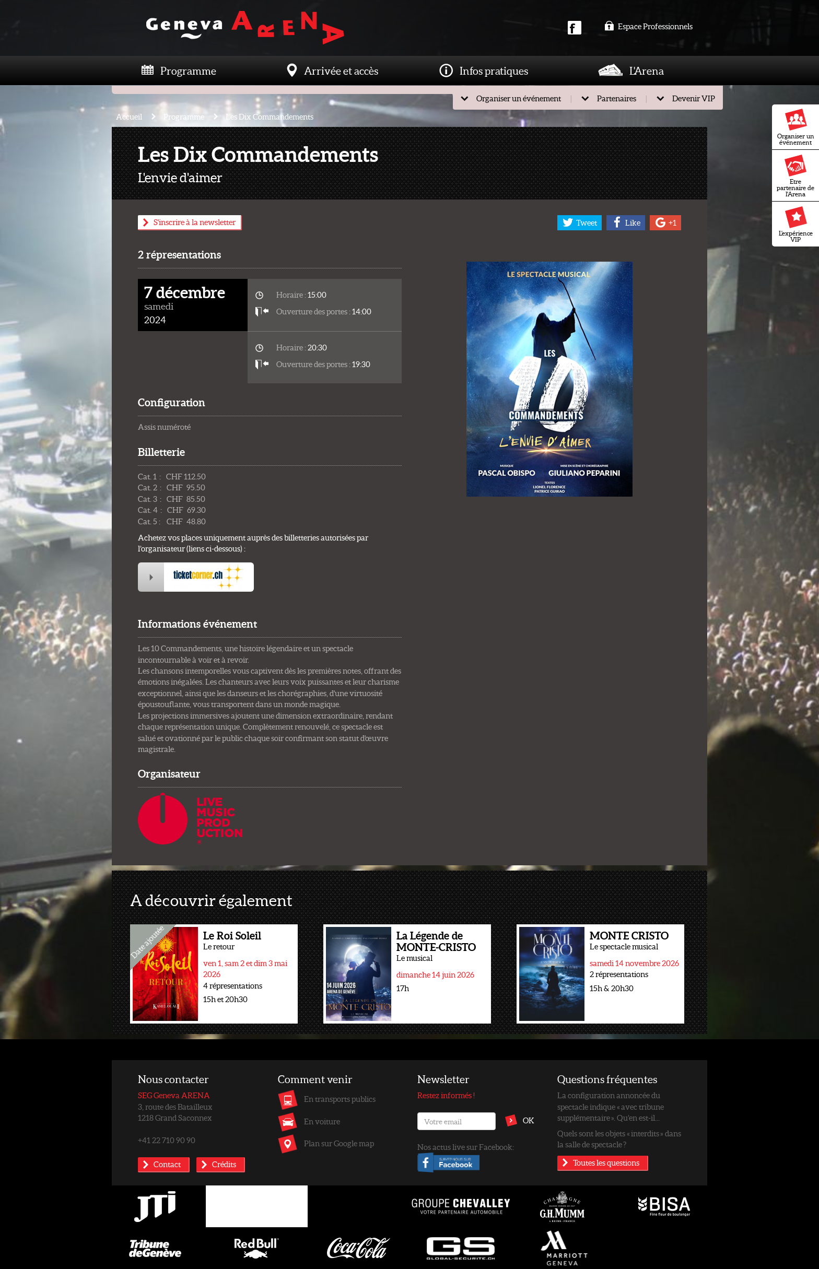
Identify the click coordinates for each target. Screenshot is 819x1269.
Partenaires (616, 98)
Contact (167, 1164)
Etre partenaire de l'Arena (795, 176)
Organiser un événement (795, 127)
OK (528, 1120)
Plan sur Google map (339, 1143)
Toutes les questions (606, 1162)
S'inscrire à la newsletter (195, 222)
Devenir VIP (693, 98)
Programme (188, 70)
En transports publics (340, 1098)
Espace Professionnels (648, 26)
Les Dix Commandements (269, 116)
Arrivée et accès (341, 70)
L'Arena (646, 70)
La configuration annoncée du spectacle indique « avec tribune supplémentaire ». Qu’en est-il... (610, 1106)
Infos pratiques (494, 70)
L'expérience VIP (796, 224)
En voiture (322, 1121)
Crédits (224, 1164)
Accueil (129, 116)
